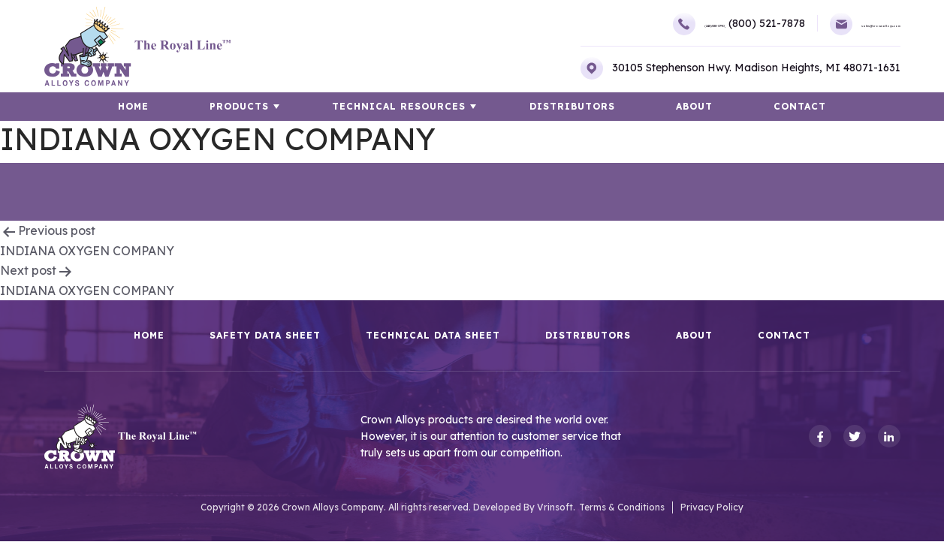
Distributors (572, 107)
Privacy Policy (711, 507)
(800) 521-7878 (685, 23)
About (678, 107)
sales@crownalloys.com (824, 24)
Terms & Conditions (622, 507)
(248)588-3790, (589, 24)
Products (255, 107)
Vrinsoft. (556, 507)
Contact (768, 107)
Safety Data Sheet (265, 336)
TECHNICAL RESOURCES (407, 107)
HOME (164, 107)
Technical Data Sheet (433, 336)
